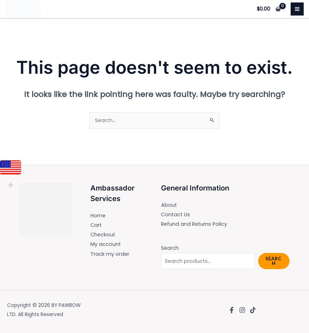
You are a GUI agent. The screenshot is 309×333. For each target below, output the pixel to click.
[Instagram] (242, 310)
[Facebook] (231, 310)
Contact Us (175, 214)
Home (98, 215)
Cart (96, 225)
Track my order (109, 254)
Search (170, 248)
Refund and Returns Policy (194, 224)
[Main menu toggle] (297, 9)
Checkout (102, 234)
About (169, 204)
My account (105, 244)
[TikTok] (253, 310)
